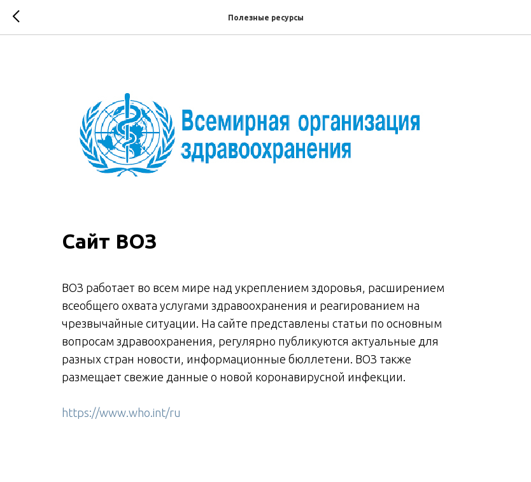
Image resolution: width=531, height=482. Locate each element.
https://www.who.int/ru (121, 412)
